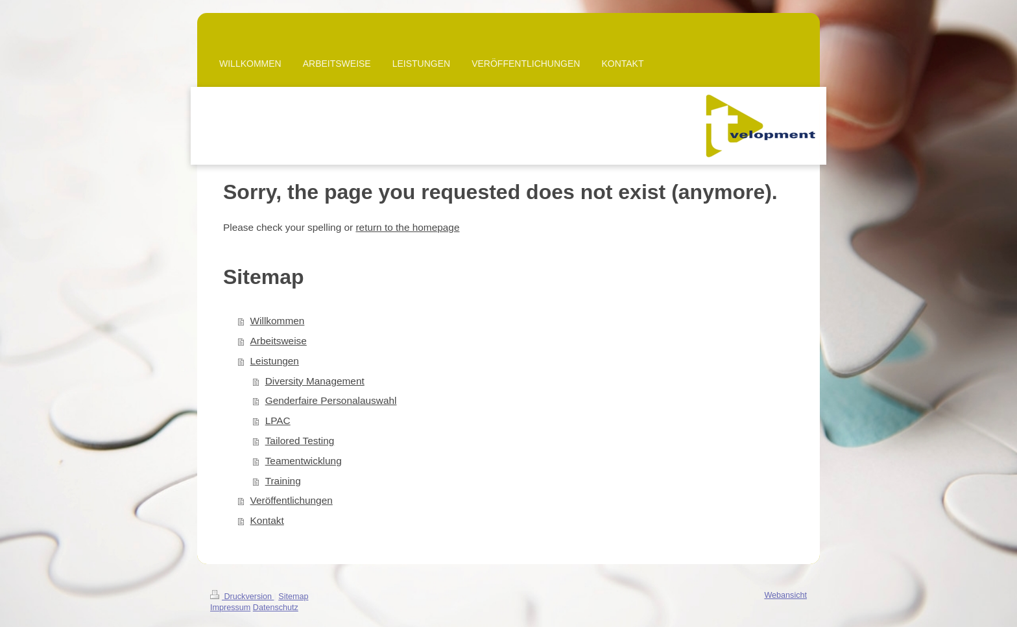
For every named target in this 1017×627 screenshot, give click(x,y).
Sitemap (293, 596)
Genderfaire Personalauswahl (331, 400)
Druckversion (242, 596)
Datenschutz (275, 607)
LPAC (278, 420)
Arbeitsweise (278, 340)
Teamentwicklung (303, 460)
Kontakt (267, 520)
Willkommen (277, 320)
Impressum (230, 607)
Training (283, 480)
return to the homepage (407, 227)
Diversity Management (315, 380)
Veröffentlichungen (291, 500)
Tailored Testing (300, 440)
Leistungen (274, 360)
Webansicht (785, 595)
